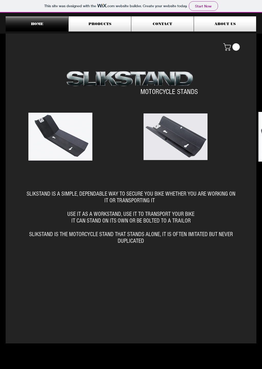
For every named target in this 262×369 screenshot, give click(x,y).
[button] (232, 47)
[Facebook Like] (217, 340)
